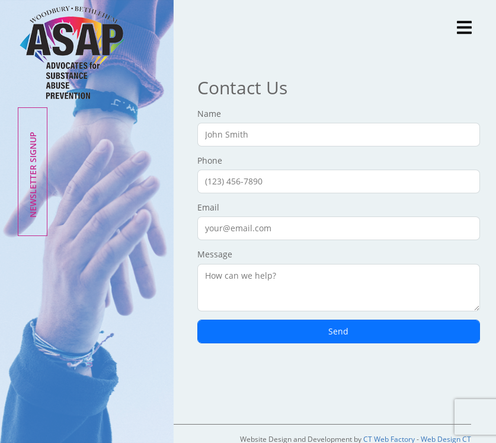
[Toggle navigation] (466, 26)
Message (338, 279)
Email (338, 221)
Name (338, 127)
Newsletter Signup (33, 175)
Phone (338, 174)
